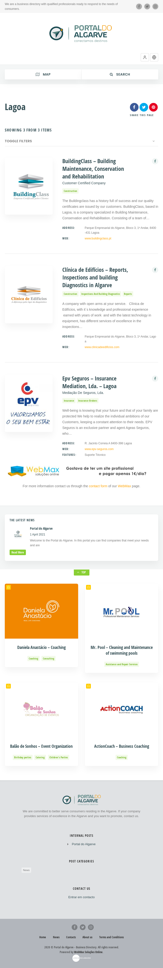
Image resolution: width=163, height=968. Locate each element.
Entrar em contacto (81, 897)
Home (42, 937)
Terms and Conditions (111, 937)
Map (43, 74)
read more (18, 552)
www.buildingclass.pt (98, 238)
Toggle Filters (18, 141)
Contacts (71, 937)
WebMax (124, 486)
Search (120, 74)
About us (87, 937)
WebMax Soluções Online (88, 952)
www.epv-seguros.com (99, 449)
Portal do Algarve (84, 844)
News (26, 870)
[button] (145, 57)
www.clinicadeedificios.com (102, 347)
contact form (98, 486)
